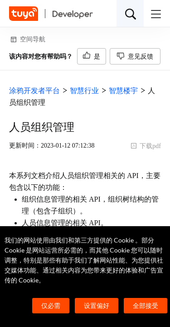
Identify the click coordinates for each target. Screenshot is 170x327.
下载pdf (146, 146)
